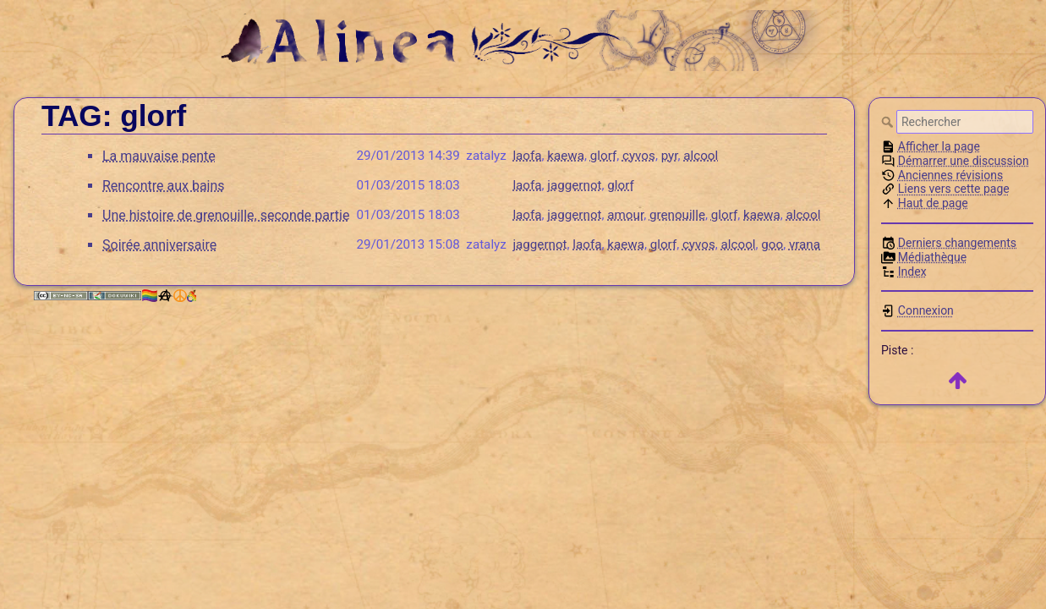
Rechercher (888, 122)
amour (625, 214)
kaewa (565, 155)
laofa (526, 155)
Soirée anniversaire (159, 245)
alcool (700, 155)
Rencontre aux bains (163, 186)
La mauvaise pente (159, 156)
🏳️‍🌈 (168, 296)
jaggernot (574, 185)
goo (772, 244)
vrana (804, 244)
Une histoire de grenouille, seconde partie (225, 215)
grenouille (677, 214)
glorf (603, 155)
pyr (669, 155)
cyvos (638, 155)
